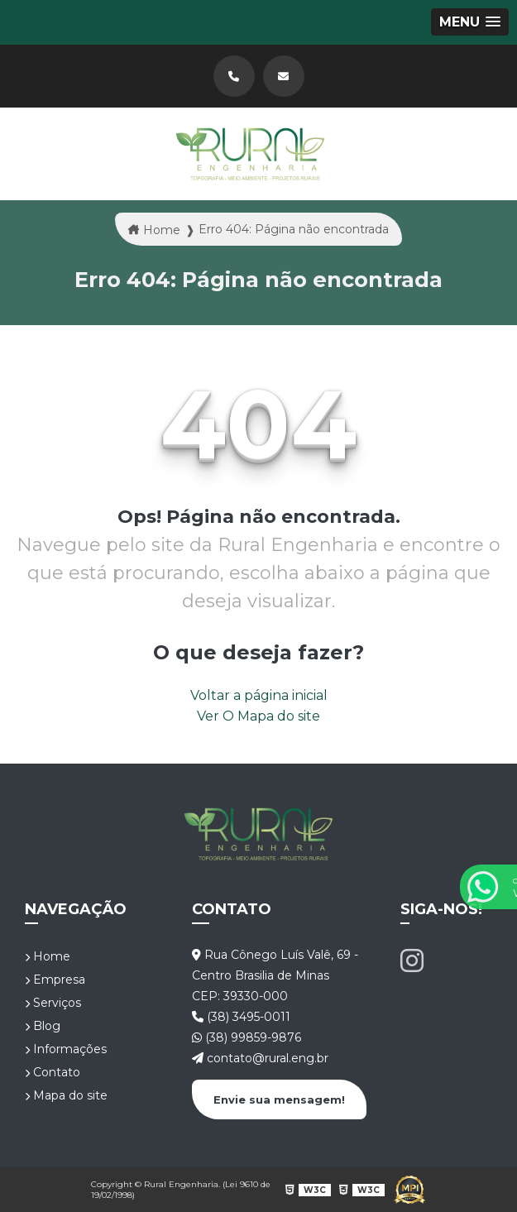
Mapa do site (66, 1095)
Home (47, 956)
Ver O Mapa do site (258, 716)
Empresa (55, 979)
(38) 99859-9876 (246, 1037)
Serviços (53, 1002)
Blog (42, 1025)
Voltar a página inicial (259, 695)
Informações (66, 1049)
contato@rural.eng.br (260, 1058)
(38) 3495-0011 (241, 1016)
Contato (52, 1072)
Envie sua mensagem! (279, 1099)
